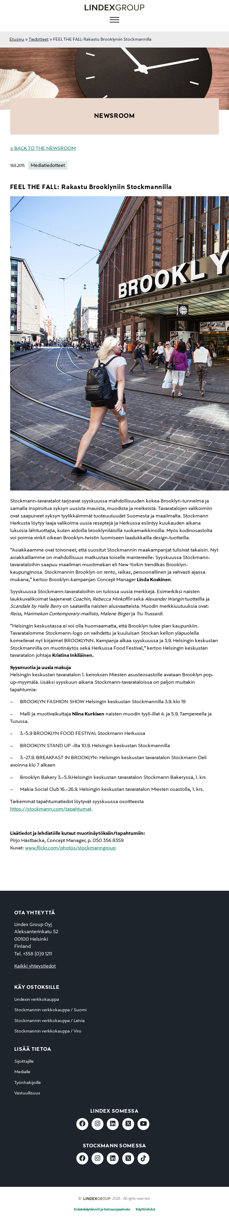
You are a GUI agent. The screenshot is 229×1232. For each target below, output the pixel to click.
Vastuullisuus (27, 1093)
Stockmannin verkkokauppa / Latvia (49, 1020)
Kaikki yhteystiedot (35, 966)
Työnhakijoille (27, 1082)
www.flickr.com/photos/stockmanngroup (70, 848)
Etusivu (17, 39)
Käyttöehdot (145, 1209)
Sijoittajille (24, 1061)
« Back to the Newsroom (43, 148)
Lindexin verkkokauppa (36, 999)
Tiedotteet (39, 39)
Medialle (22, 1072)
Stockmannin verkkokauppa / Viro (47, 1031)
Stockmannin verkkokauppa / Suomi (50, 1010)
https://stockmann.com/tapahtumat (50, 809)
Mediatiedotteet (48, 165)
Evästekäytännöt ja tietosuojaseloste (102, 1209)
